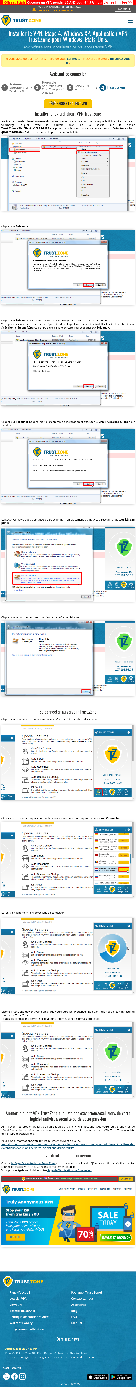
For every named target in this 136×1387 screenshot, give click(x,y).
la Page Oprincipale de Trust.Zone (33, 1163)
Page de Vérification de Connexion (69, 1170)
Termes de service (23, 1311)
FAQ (74, 1317)
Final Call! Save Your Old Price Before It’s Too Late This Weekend (46, 1353)
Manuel (76, 1323)
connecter (74, 59)
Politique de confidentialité (29, 1317)
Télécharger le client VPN (68, 104)
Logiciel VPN (18, 1298)
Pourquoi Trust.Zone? (86, 1292)
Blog (74, 1311)
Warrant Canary (21, 1323)
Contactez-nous (82, 1298)
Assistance (78, 1305)
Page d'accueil (20, 1292)
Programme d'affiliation (27, 1329)
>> (117, 2)
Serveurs (16, 1305)
